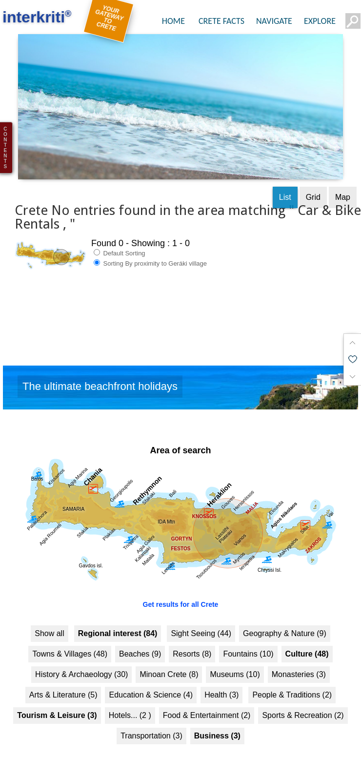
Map (342, 189)
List (285, 189)
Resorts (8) (192, 646)
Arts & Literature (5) (63, 687)
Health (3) (221, 687)
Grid (313, 189)
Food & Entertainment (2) (207, 707)
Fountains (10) (248, 646)
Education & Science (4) (151, 687)
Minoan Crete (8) (169, 666)
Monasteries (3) (299, 666)
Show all (49, 625)
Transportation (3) (151, 728)
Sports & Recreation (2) (302, 707)
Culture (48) (307, 646)
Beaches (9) (140, 646)
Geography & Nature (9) (284, 625)
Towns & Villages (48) (69, 646)
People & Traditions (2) (292, 687)
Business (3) (217, 728)
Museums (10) (235, 666)
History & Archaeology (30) (81, 666)
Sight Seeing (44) (201, 625)
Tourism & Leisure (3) (57, 707)
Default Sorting (119, 245)
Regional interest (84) (118, 625)
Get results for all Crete (181, 597)
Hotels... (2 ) (130, 707)
